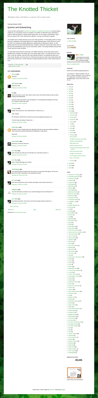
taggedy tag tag (72, 314)
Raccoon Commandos (74, 285)
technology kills (72, 316)
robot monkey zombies (74, 291)
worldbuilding (71, 352)
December (73, 113)
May (71, 128)
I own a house (71, 236)
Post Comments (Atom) (20, 212)
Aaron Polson (15, 141)
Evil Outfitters (71, 213)
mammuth (51, 389)
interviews (70, 241)
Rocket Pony (71, 293)
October (72, 117)
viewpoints (71, 335)
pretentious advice (72, 282)
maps (69, 255)
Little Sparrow (71, 251)
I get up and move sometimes (75, 232)
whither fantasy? (72, 349)
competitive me (72, 201)
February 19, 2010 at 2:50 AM (19, 88)
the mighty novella (72, 324)
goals (69, 222)
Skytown (70, 299)
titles (69, 329)
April (71, 130)
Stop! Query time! (74, 143)
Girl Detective (71, 220)
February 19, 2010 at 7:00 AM (19, 122)
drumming (70, 207)
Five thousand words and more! (78, 155)
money (70, 261)
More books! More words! (76, 151)
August (72, 121)
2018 (70, 93)
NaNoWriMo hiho (72, 268)
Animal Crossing (72, 178)
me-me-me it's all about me (75, 257)
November (73, 115)
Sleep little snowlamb (73, 301)
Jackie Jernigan (72, 41)
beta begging (71, 190)
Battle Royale (71, 186)
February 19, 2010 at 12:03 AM (19, 78)
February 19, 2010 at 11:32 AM (19, 184)
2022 (70, 89)
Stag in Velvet (71, 305)
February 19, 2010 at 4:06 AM (19, 103)
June (71, 126)
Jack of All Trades (72, 245)
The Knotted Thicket (33, 9)
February (72, 135)
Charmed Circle (72, 197)
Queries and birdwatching (76, 141)
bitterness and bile (72, 192)
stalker (70, 306)
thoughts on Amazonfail (76, 153)
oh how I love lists (72, 274)
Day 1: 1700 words (74, 158)
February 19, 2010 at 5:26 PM (19, 203)
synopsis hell (71, 312)
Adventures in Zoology (74, 174)
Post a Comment (14, 206)
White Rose (71, 347)
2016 (70, 97)
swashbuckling (72, 310)
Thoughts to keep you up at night (78, 139)
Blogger (63, 389)
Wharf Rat (70, 345)
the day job (71, 320)
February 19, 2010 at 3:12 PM (19, 194)
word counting (71, 350)
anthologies (71, 184)
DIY (69, 203)
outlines (70, 278)
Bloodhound (71, 195)
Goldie (70, 224)
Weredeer (70, 343)
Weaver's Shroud (72, 341)
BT (12, 93)
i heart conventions (73, 234)
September (73, 119)
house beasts (71, 228)
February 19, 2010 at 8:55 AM (19, 136)
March (72, 132)
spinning (70, 303)
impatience (71, 239)
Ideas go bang (71, 238)
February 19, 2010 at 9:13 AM (19, 145)
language (70, 247)
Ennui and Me (73, 136)
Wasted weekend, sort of (76, 145)
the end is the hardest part (74, 322)
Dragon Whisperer (72, 205)
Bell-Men (14, 66)
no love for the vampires (74, 270)
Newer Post (11, 209)
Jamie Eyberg (15, 169)
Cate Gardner (15, 83)
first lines (70, 215)
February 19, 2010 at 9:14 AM (19, 155)
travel (69, 331)
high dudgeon (71, 226)
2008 (70, 165)
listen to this (71, 249)
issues (70, 243)
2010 (70, 111)
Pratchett (70, 280)
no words (70, 272)
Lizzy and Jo (71, 253)
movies (70, 262)
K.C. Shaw (14, 108)
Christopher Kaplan (73, 199)
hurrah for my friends (73, 230)
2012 (70, 106)
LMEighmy (15, 189)
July (71, 124)
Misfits (70, 259)
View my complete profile (73, 64)
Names (70, 266)
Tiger (69, 327)
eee (69, 209)
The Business (71, 318)
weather (18, 66)
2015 (70, 100)
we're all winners (72, 337)
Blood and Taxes (72, 193)
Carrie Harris (15, 127)
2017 (70, 95)
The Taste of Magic (73, 326)
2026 (70, 86)
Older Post (58, 209)
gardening (70, 218)
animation (70, 180)
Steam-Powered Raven (74, 308)
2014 (70, 102)
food (69, 216)
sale (69, 295)
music (69, 264)
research (70, 287)
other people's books (73, 276)
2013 (70, 104)
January (72, 160)
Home (34, 209)
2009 (70, 163)
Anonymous (71, 182)
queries (70, 283)
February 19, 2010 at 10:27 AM (19, 175)
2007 (70, 167)
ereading (70, 211)
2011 (70, 108)
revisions (70, 289)
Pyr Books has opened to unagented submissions (37, 31)
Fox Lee (14, 74)
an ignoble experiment (73, 176)
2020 (70, 91)
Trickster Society (72, 333)
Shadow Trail (71, 297)
